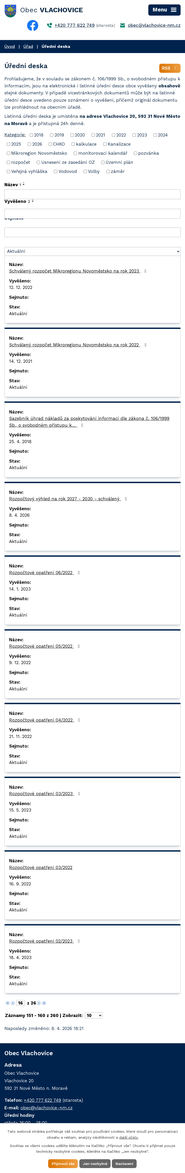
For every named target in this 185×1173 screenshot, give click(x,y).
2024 (163, 135)
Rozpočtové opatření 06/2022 (45, 572)
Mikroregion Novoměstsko (39, 153)
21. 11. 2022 (20, 736)
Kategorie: (15, 135)
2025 (16, 144)
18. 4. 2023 (20, 958)
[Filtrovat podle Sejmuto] (92, 233)
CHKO (59, 144)
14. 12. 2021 (20, 361)
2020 (80, 135)
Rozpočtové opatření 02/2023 (45, 941)
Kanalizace (119, 144)
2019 (59, 135)
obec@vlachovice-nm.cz (154, 25)
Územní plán (119, 162)
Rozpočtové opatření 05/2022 (45, 646)
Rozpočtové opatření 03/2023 (45, 794)
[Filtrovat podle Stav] (92, 251)
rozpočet (20, 162)
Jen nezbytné (95, 1164)
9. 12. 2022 (20, 663)
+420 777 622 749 (75, 25)
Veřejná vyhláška (29, 171)
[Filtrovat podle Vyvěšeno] (92, 214)
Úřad (28, 46)
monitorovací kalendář (102, 153)
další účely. (128, 1137)
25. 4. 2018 (20, 441)
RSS (170, 68)
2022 (121, 135)
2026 (37, 144)
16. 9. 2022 (20, 884)
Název (12, 185)
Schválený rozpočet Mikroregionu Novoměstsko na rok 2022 (78, 345)
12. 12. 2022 (20, 287)
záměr (118, 171)
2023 (142, 135)
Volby (94, 171)
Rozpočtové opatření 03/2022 (40, 867)
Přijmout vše (62, 1164)
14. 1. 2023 (20, 589)
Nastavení (125, 1164)
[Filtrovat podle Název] (92, 195)
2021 (100, 135)
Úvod (9, 46)
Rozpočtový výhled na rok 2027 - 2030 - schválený (69, 499)
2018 (38, 135)
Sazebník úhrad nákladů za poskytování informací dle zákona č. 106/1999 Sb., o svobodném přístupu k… (89, 422)
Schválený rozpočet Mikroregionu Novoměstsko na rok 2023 (78, 271)
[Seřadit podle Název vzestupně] (24, 183)
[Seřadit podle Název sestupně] (24, 185)
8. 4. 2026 (19, 515)
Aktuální (18, 313)
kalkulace (86, 144)
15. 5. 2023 (20, 810)
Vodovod (68, 171)
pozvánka (148, 153)
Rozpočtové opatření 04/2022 (45, 720)
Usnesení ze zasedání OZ (68, 162)
